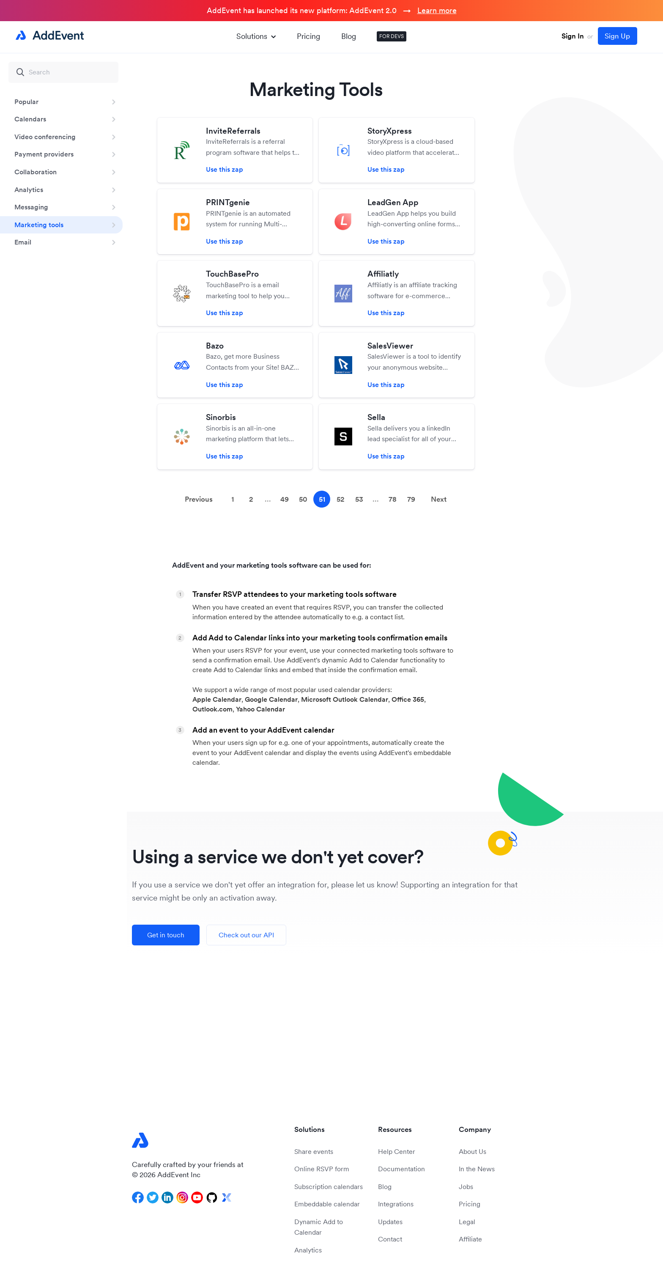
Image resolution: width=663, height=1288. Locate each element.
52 (341, 499)
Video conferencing (45, 136)
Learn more (437, 10)
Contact (390, 1239)
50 (303, 499)
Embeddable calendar (327, 1204)
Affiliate (470, 1239)
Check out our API (246, 935)
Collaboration (35, 172)
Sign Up (617, 36)
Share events (313, 1151)
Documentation (401, 1168)
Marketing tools (38, 224)
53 (359, 499)
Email (22, 242)
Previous (199, 499)
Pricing (308, 36)
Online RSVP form (321, 1168)
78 (393, 499)
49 (284, 499)
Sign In (573, 36)
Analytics (28, 189)
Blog (348, 36)
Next (439, 499)
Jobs (466, 1186)
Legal (467, 1221)
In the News (477, 1168)
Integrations (396, 1204)
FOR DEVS (391, 36)
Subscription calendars (328, 1186)
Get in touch (165, 935)
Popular (26, 101)
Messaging (31, 207)
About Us (472, 1151)
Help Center (396, 1151)
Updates (390, 1221)
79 (411, 499)
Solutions (256, 36)
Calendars (30, 119)
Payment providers (44, 154)
